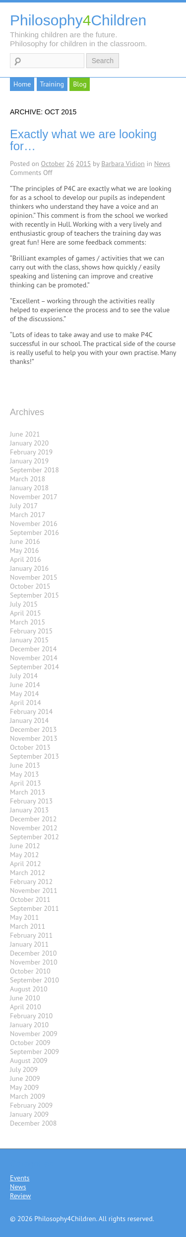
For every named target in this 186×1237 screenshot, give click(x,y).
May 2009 (24, 1087)
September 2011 (34, 908)
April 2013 (25, 783)
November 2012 (34, 827)
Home (22, 84)
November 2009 (34, 1033)
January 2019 (29, 460)
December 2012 (33, 818)
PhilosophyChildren (78, 20)
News (162, 163)
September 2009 (34, 1051)
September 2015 (34, 595)
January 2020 (29, 443)
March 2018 (27, 478)
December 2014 (33, 648)
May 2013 (24, 774)
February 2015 (31, 630)
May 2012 (24, 854)
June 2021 (25, 434)
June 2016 (25, 541)
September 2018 (34, 469)
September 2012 (34, 836)
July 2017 (24, 505)
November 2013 (34, 738)
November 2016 (34, 523)
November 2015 (34, 577)
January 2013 (29, 809)
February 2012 (31, 881)
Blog (79, 84)
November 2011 (34, 890)
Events (20, 1177)
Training (52, 84)
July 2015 (24, 604)
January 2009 (29, 1114)
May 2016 (24, 550)
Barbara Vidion (123, 163)
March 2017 (27, 514)
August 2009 (29, 1060)
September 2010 (34, 979)
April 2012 (25, 863)
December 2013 (33, 729)
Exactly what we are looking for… (83, 140)
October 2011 (30, 899)
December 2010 (33, 953)
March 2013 (27, 792)
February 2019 (31, 451)
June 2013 (25, 765)
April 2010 (25, 1006)
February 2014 (31, 711)
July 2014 (24, 675)
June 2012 (25, 845)
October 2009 (30, 1042)
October (52, 163)
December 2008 (33, 1123)
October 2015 (30, 586)
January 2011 (29, 944)
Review (20, 1195)
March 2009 (27, 1096)
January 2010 (29, 1024)
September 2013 (34, 756)
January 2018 (29, 487)
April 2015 (25, 613)
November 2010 (34, 962)
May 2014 (24, 693)
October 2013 (30, 747)
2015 (83, 163)
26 (70, 163)
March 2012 (27, 872)
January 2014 (29, 720)
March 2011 (27, 926)
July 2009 (24, 1069)
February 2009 (31, 1105)
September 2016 (34, 532)
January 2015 (29, 639)
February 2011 (31, 935)
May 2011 (24, 917)
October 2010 (30, 971)
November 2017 (34, 496)
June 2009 (25, 1078)
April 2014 (25, 702)
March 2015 (27, 622)
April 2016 (25, 559)
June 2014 (25, 684)
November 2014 (34, 657)
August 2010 (29, 988)
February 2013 (31, 800)
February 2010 (31, 1015)
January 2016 (29, 568)
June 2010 (25, 997)
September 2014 (34, 666)
